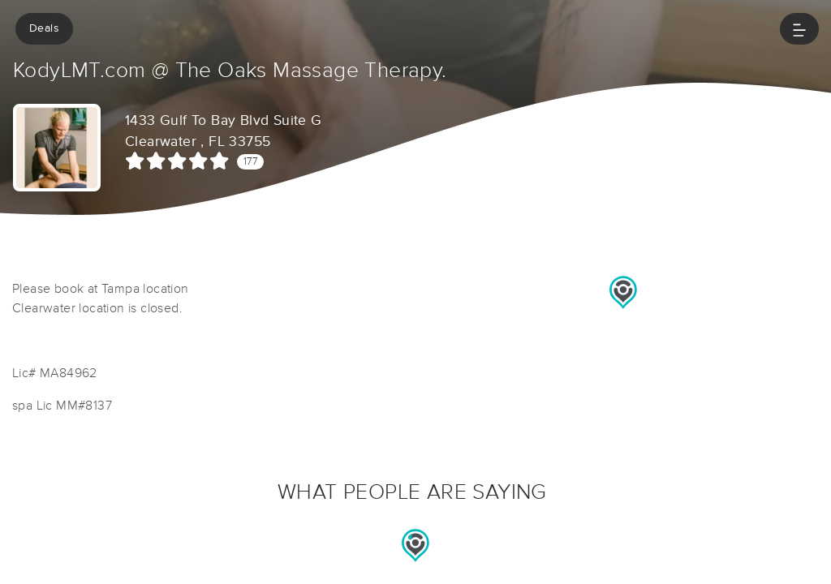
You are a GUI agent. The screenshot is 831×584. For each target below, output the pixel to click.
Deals (44, 28)
